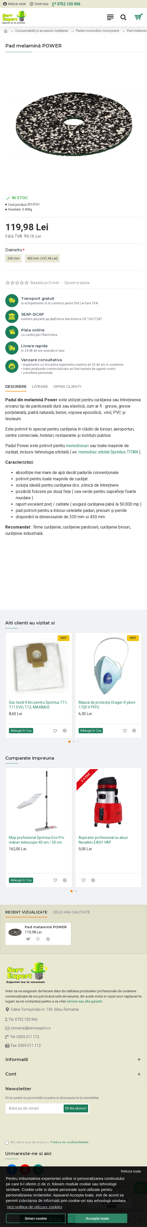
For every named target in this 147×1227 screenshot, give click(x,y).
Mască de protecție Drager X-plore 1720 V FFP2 (107, 703)
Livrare (40, 386)
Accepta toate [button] (97, 1218)
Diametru (13, 249)
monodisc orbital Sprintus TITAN (108, 451)
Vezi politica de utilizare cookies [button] (34, 1207)
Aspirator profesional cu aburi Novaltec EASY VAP (103, 838)
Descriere (16, 386)
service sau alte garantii (84, 1000)
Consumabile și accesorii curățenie (41, 31)
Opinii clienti (67, 386)
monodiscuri (77, 445)
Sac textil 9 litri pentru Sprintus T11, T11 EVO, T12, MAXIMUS (38, 703)
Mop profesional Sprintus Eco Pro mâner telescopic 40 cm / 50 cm (36, 838)
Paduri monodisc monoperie (97, 31)
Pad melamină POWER (46, 925)
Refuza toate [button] (131, 1171)
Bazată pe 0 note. (45, 283)
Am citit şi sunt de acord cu (47, 1142)
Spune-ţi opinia (76, 283)
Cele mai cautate (71, 911)
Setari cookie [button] (36, 1218)
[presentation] (42, 1124)
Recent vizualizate (26, 911)
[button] (69, 740)
